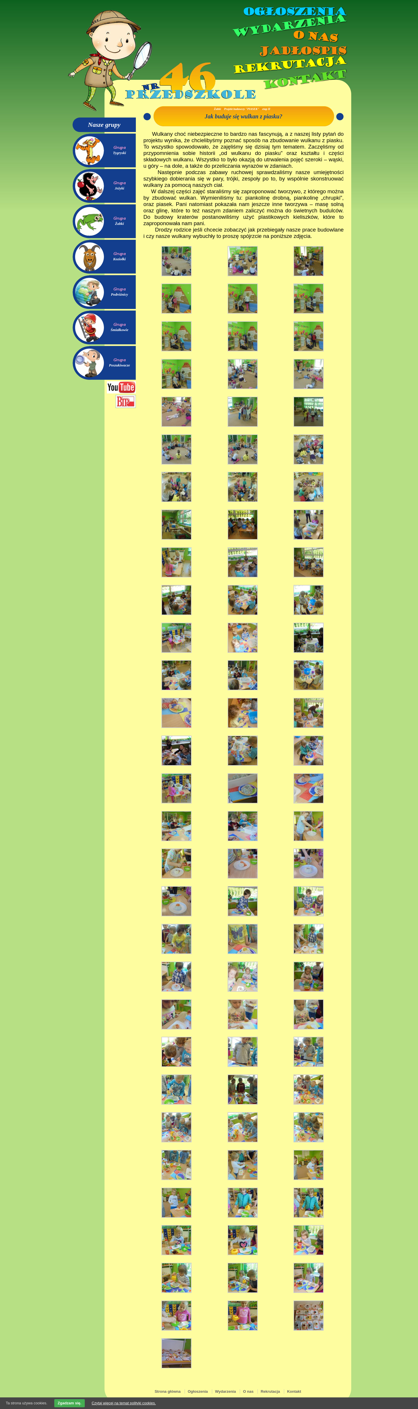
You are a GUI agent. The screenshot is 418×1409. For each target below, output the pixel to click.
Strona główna (168, 1391)
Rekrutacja (289, 65)
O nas (314, 36)
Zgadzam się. (70, 1403)
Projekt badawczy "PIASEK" (241, 109)
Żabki (119, 224)
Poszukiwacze (119, 365)
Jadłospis (301, 51)
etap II (266, 109)
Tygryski (119, 153)
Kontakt (304, 79)
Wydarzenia (288, 26)
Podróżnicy (119, 294)
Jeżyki (119, 188)
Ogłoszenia (294, 11)
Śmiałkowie (119, 330)
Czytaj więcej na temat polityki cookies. (124, 1403)
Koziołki (119, 259)
